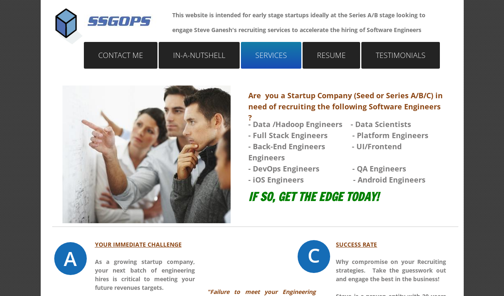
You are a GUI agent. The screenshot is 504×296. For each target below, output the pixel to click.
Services (271, 55)
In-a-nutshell (199, 55)
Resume (331, 55)
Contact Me (120, 55)
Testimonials (400, 55)
